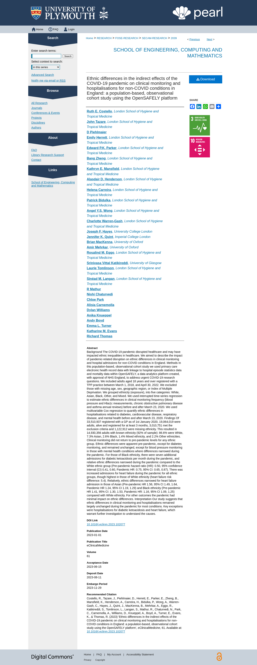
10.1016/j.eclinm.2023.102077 (106, 524)
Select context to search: (47, 61)
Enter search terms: (43, 50)
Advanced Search (42, 74)
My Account (114, 654)
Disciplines (38, 122)
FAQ (34, 150)
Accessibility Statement (140, 654)
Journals (36, 108)
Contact (36, 159)
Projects (36, 117)
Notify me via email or (48, 80)
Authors (36, 127)
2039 (174, 38)
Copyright (100, 660)
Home (89, 38)
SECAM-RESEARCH (154, 38)
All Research (39, 103)
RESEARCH (104, 38)
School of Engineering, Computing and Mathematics (53, 184)
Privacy (87, 660)
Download (205, 79)
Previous (194, 39)
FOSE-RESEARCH (126, 38)
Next (209, 39)
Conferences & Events (45, 112)
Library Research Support (47, 155)
